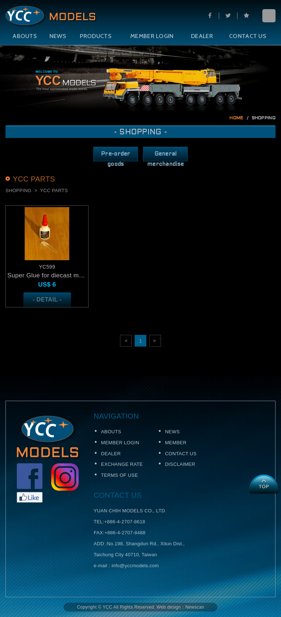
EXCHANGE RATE (122, 464)
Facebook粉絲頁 (29, 482)
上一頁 (131, 341)
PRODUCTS (95, 36)
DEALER (202, 36)
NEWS (57, 36)
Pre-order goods (115, 156)
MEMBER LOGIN (152, 36)
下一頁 (160, 341)
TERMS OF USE (119, 475)
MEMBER (176, 442)
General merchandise (165, 156)
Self (51, 16)
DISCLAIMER (180, 464)
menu (269, 15)
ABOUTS (24, 36)
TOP (263, 484)
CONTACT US (247, 36)
